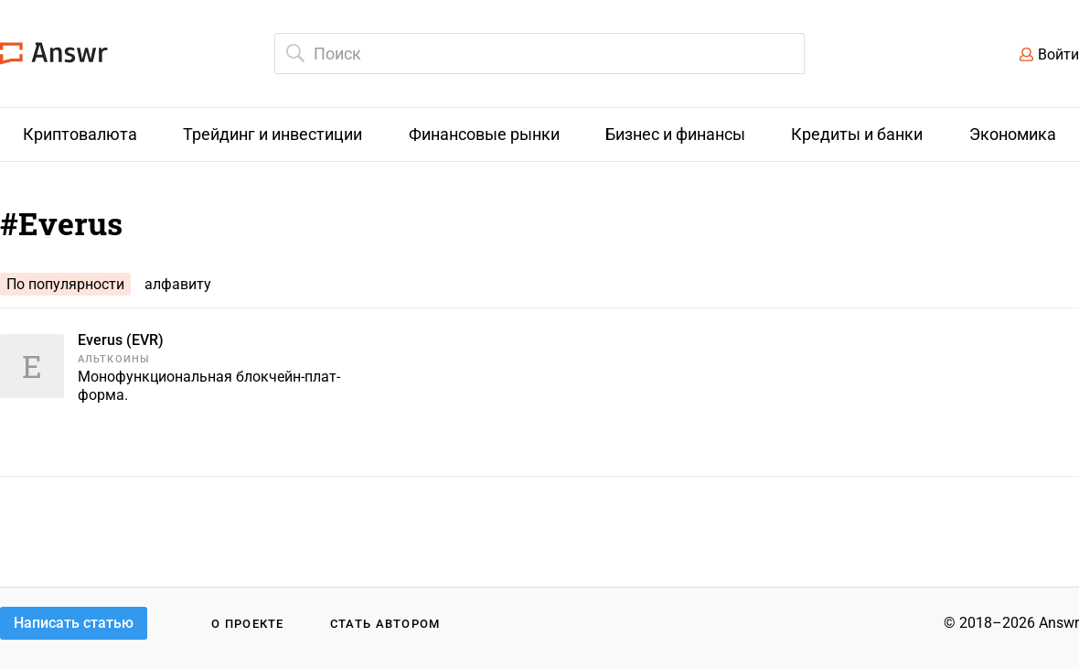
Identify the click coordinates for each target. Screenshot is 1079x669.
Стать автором (385, 624)
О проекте (247, 624)
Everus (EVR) (121, 340)
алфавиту (177, 284)
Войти (1058, 54)
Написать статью (74, 622)
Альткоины (114, 359)
